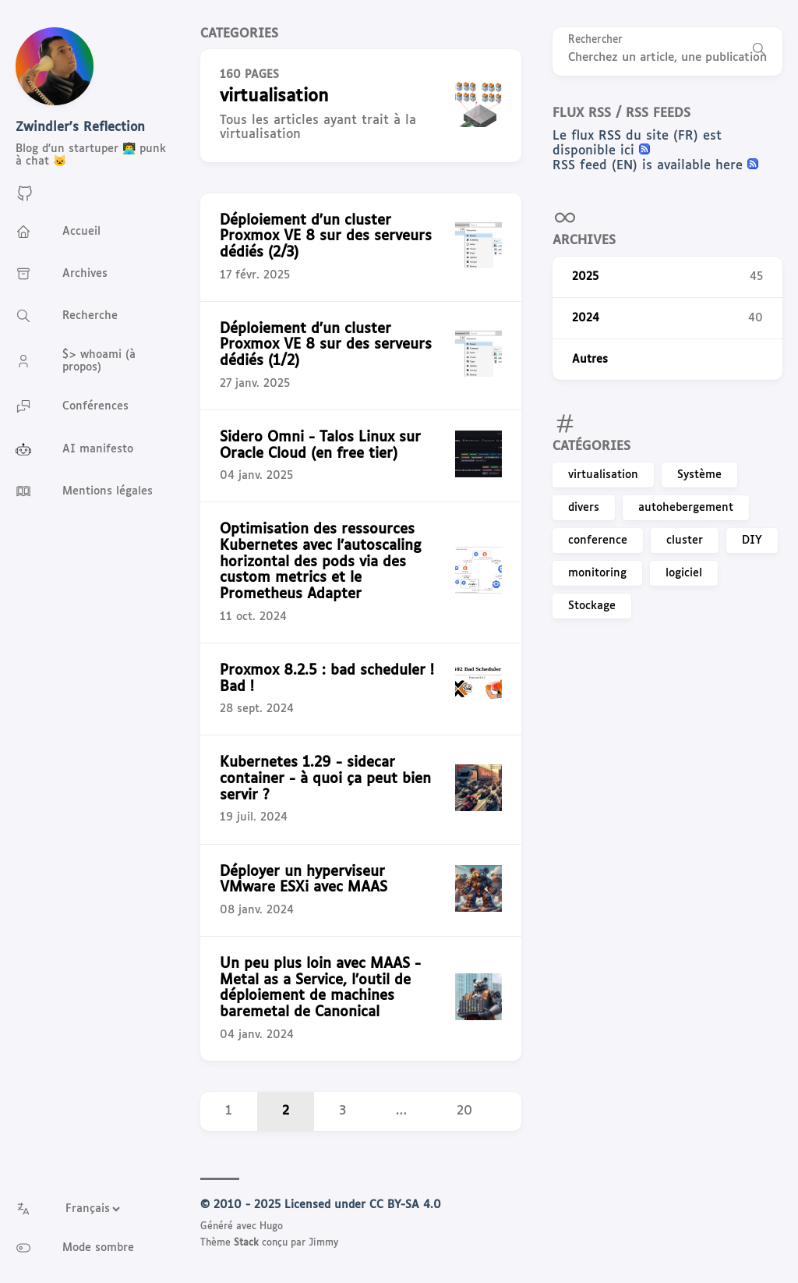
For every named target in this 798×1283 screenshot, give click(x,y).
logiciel (684, 573)
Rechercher (595, 40)
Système (699, 475)
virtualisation (603, 475)
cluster (684, 540)
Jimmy (323, 1243)
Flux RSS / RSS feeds (621, 113)
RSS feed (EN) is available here (650, 165)
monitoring (597, 573)
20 (464, 1111)
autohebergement (685, 507)
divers (583, 507)
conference (597, 540)
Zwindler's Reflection (80, 127)
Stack (246, 1243)
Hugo (271, 1227)
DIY (752, 540)
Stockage (592, 606)
